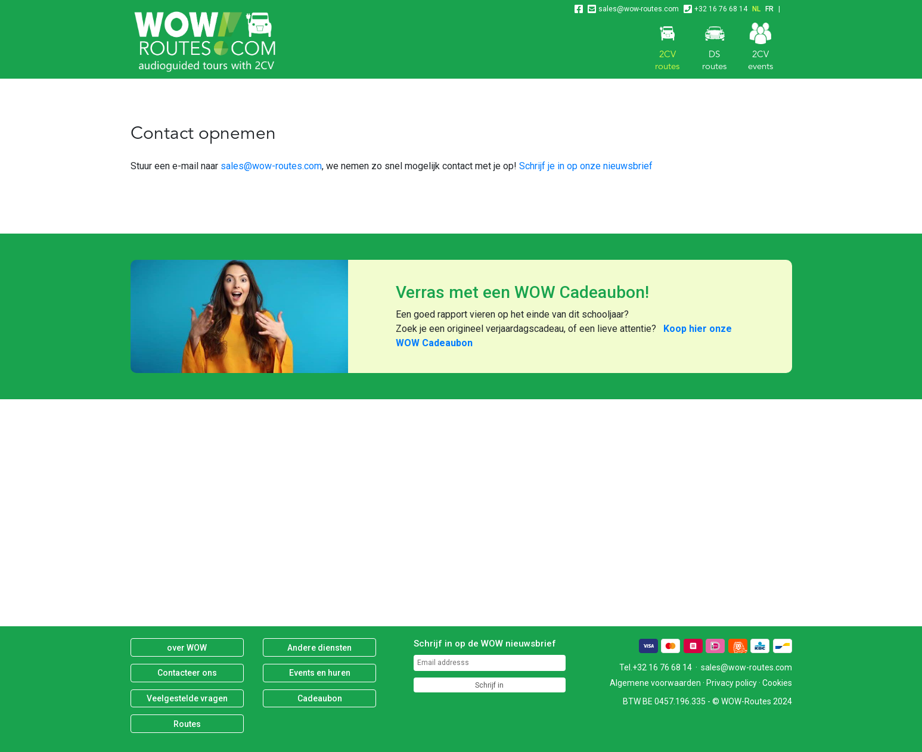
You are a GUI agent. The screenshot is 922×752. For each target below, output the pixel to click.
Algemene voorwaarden (655, 683)
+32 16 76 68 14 (720, 9)
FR (769, 9)
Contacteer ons (187, 673)
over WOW (187, 647)
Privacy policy (731, 683)
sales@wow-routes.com (638, 9)
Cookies (777, 683)
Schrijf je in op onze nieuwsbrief (586, 166)
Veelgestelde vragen (187, 698)
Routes (187, 724)
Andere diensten (319, 647)
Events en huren (319, 673)
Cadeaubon (319, 698)
